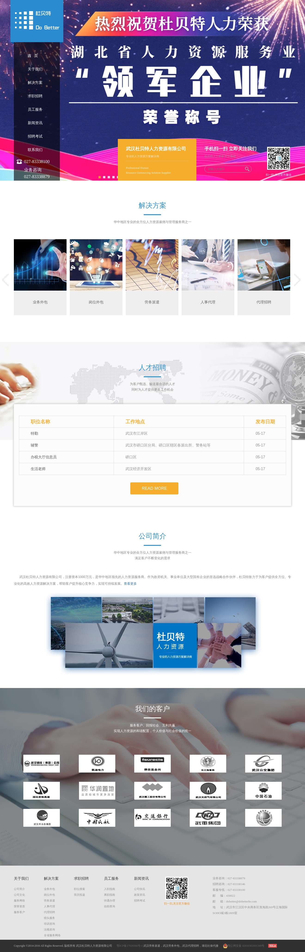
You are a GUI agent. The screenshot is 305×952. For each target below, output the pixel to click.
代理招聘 (49, 912)
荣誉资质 (19, 906)
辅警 (34, 445)
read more (154, 488)
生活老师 (38, 469)
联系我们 (35, 150)
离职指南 (109, 894)
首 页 (33, 56)
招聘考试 (35, 136)
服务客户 (19, 912)
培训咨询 (49, 923)
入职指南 (109, 889)
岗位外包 (49, 894)
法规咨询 (49, 929)
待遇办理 (109, 900)
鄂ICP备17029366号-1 (130, 945)
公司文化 (19, 894)
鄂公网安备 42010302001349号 (243, 945)
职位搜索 (79, 889)
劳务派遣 (49, 900)
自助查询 (109, 906)
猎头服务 (49, 918)
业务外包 (49, 889)
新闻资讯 (35, 123)
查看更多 (130, 583)
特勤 (34, 433)
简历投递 (79, 894)
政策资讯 (139, 894)
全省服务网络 (52, 935)
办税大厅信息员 (44, 457)
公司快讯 (139, 889)
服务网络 (19, 900)
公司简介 (19, 889)
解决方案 (35, 83)
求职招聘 (35, 96)
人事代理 (49, 906)
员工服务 (35, 109)
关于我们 (35, 69)
